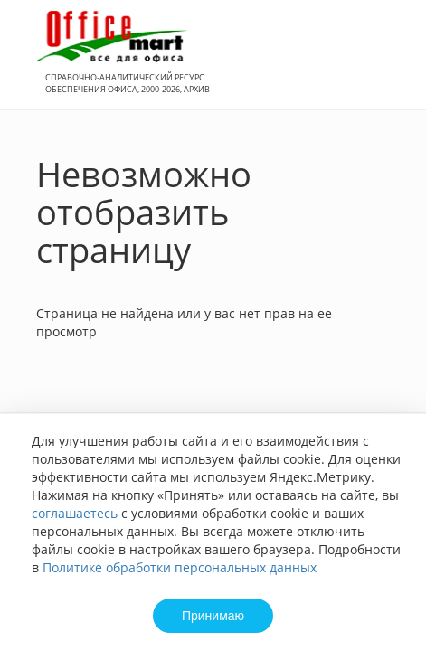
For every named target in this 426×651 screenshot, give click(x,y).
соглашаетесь (75, 513)
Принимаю (213, 616)
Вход (384, 64)
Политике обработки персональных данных (180, 567)
